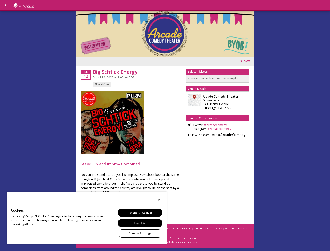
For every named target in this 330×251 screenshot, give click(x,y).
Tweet (247, 61)
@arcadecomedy (215, 125)
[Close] (159, 199)
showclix (34, 5)
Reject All (140, 223)
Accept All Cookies (140, 213)
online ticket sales (189, 241)
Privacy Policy (185, 228)
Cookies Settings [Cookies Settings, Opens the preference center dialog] (140, 233)
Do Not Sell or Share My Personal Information (222, 228)
